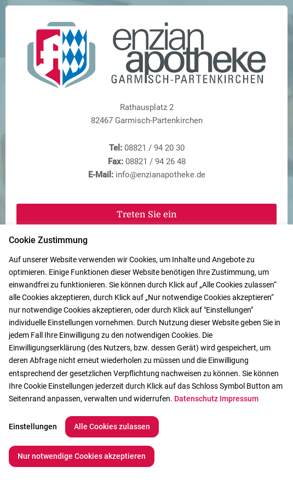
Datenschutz (196, 398)
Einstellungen (33, 426)
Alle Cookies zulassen (112, 426)
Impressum (239, 398)
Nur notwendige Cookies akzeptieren (82, 456)
